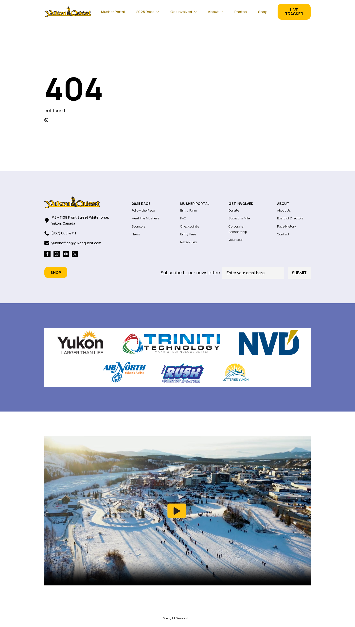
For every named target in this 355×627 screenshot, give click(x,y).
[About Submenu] (223, 11)
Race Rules (188, 242)
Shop (262, 11)
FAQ (183, 218)
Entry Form (188, 210)
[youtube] (66, 254)
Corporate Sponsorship (238, 229)
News (136, 234)
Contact (283, 234)
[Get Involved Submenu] (196, 11)
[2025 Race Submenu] (159, 11)
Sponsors (138, 226)
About (213, 11)
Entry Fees (188, 234)
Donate (234, 210)
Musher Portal (113, 11)
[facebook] (47, 254)
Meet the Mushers (145, 218)
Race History (286, 226)
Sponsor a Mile (239, 218)
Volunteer (236, 239)
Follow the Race (143, 210)
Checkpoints (189, 226)
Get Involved (181, 11)
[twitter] (75, 254)
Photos (240, 11)
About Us (284, 210)
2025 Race (145, 11)
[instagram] (56, 254)
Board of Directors (290, 218)
